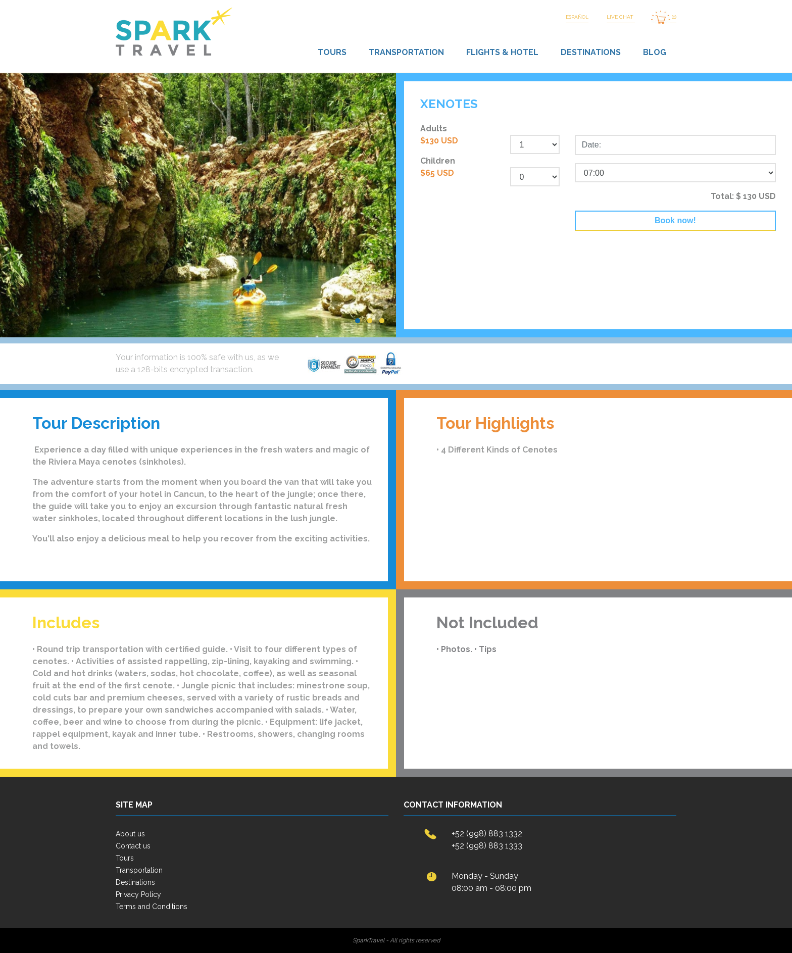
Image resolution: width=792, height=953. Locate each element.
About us (130, 834)
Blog (654, 52)
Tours (332, 52)
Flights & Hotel (502, 52)
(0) (663, 17)
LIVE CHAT (621, 17)
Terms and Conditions (151, 906)
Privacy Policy (138, 894)
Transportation (406, 52)
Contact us (133, 846)
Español (577, 17)
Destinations (591, 52)
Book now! (675, 220)
